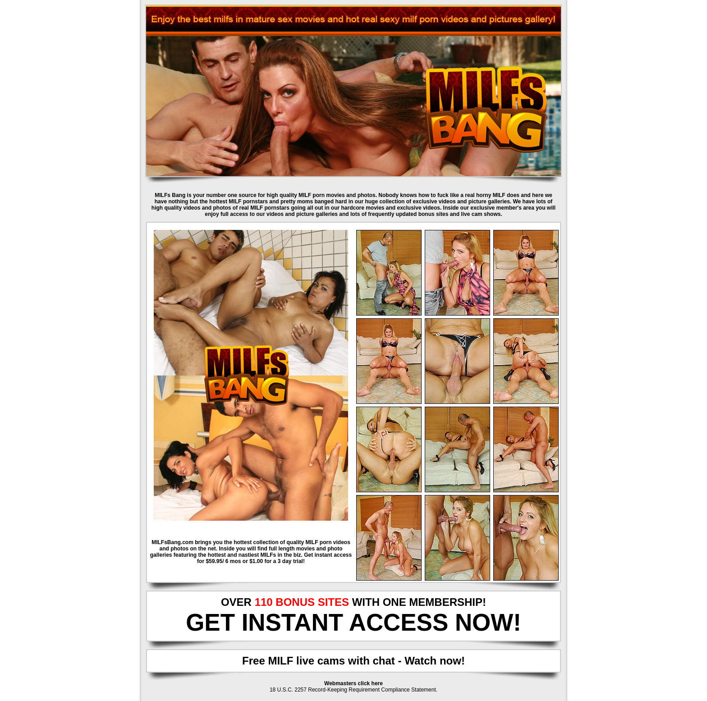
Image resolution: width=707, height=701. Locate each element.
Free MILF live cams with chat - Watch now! (353, 661)
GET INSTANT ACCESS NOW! (353, 622)
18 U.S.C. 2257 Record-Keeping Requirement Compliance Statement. (353, 690)
